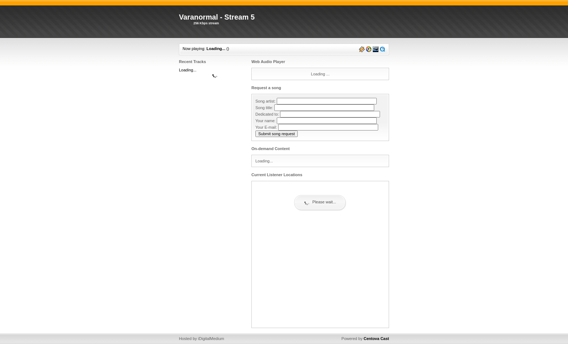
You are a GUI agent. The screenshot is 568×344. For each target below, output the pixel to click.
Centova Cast (376, 338)
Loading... (215, 48)
